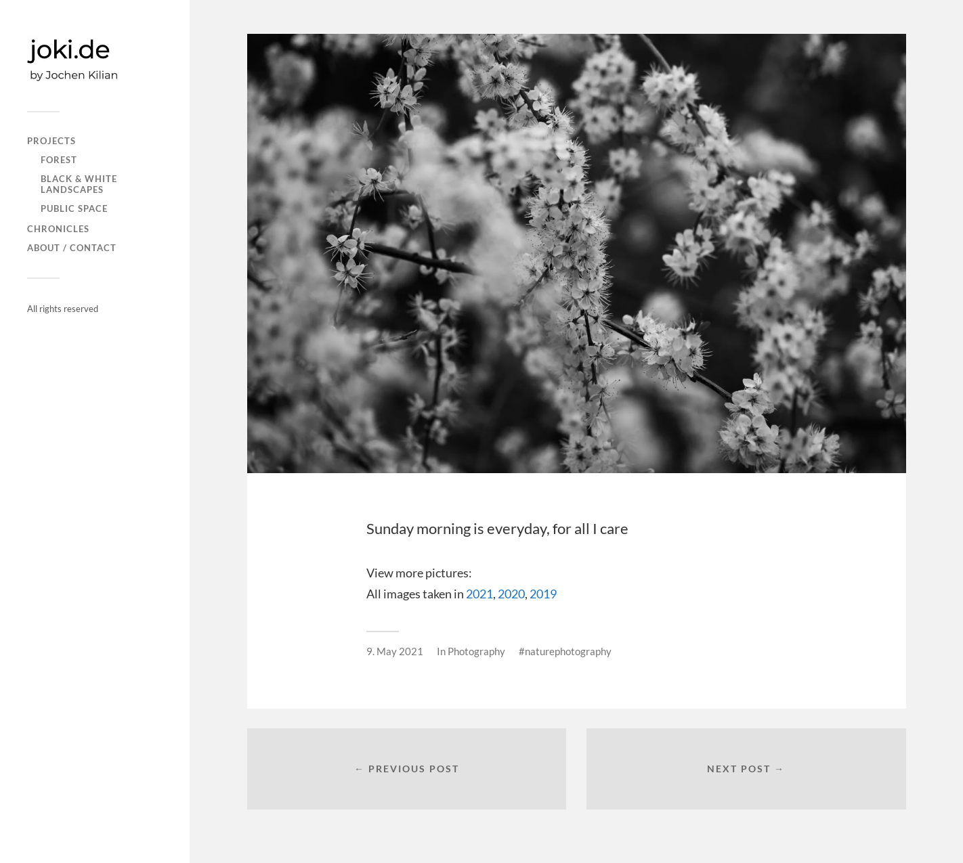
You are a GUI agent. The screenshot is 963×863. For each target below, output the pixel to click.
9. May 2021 (394, 651)
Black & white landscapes (79, 184)
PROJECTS (51, 140)
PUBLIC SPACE (74, 208)
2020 (511, 593)
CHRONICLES (58, 228)
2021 (479, 593)
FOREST (59, 159)
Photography (476, 651)
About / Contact (71, 247)
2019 (543, 593)
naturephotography (568, 651)
